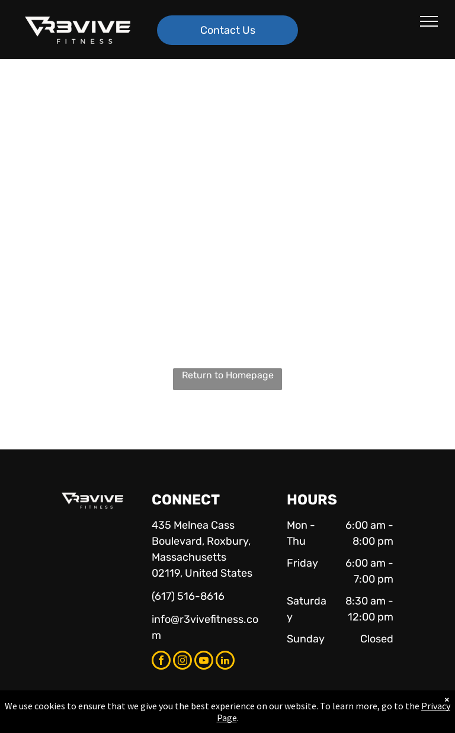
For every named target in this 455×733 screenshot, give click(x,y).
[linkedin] (225, 662)
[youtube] (203, 662)
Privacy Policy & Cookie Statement (154, 722)
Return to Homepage (228, 375)
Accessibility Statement (251, 722)
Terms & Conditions (325, 722)
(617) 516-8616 (188, 596)
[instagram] (182, 662)
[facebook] (161, 662)
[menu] (429, 21)
